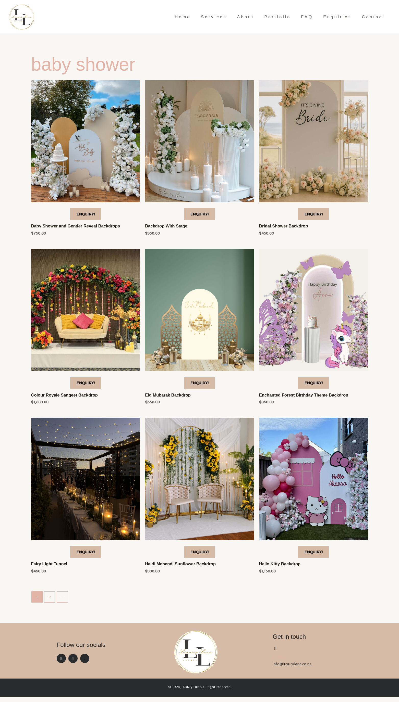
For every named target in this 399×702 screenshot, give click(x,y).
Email (279, 662)
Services (214, 17)
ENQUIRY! (85, 214)
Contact (373, 17)
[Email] (275, 653)
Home (183, 17)
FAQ (307, 17)
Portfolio (277, 17)
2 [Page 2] (50, 602)
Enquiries (337, 17)
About (245, 17)
